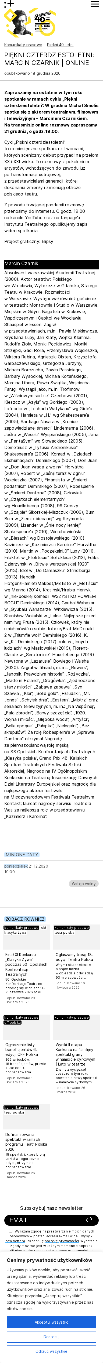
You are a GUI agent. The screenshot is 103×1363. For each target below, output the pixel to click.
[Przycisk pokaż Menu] (94, 4)
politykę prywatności (62, 1241)
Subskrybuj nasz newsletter (51, 1208)
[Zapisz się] (85, 1220)
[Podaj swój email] (43, 1220)
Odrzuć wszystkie (51, 1351)
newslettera (15, 1241)
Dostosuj (51, 1336)
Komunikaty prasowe (23, 44)
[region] (51, 1307)
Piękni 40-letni (60, 44)
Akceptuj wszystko (52, 1322)
